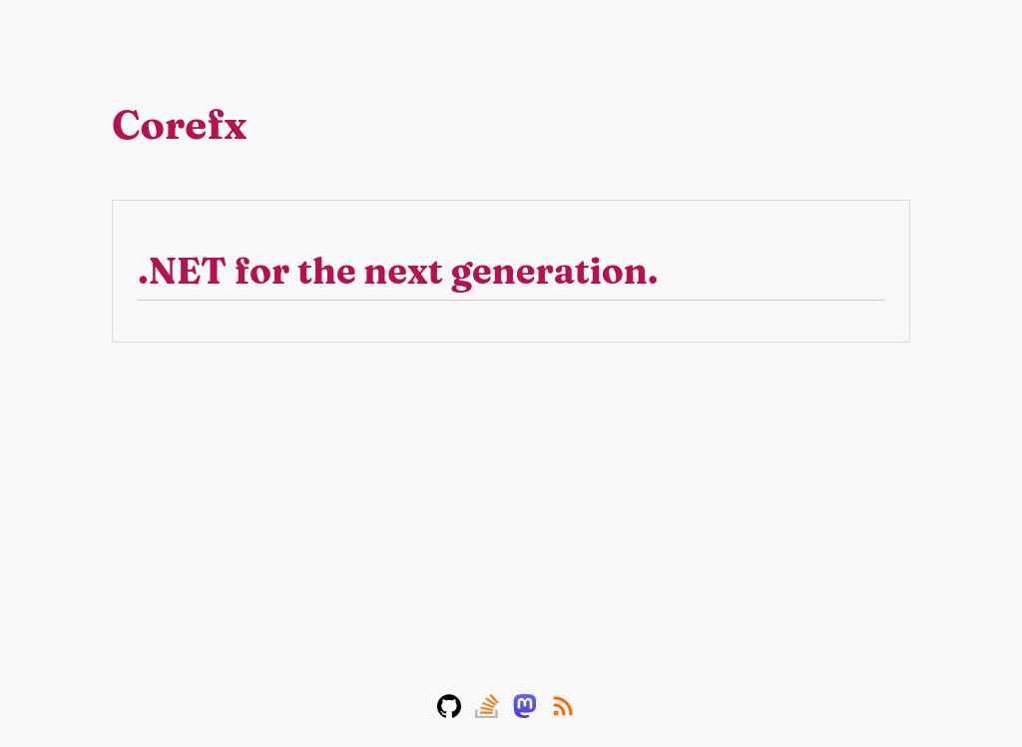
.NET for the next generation (398, 271)
